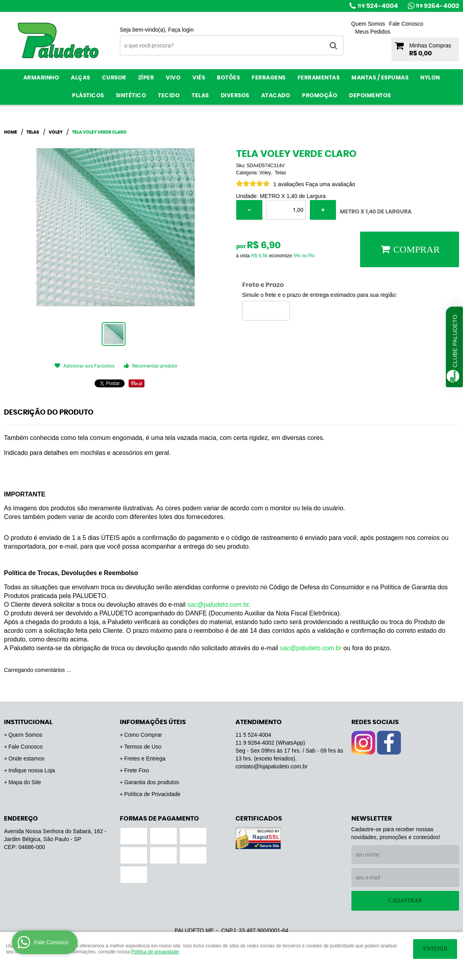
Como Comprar (143, 735)
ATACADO (275, 95)
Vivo (173, 78)
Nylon (430, 78)
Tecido (169, 95)
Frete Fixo (136, 770)
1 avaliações (288, 184)
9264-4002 (437, 6)
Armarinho (41, 78)
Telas (200, 95)
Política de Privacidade (152, 794)
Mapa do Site (24, 782)
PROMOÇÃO (319, 95)
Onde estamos (26, 758)
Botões (228, 78)
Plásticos (88, 95)
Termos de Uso (142, 746)
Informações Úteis (153, 722)
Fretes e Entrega (144, 758)
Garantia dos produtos (151, 782)
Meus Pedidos (373, 31)
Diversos (235, 95)
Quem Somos (368, 24)
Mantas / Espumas (379, 78)
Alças (80, 78)
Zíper (146, 78)
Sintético (131, 95)
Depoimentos (370, 95)
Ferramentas (319, 78)
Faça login (181, 29)
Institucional (28, 722)
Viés (198, 78)
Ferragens (269, 78)
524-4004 (378, 6)
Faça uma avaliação (330, 184)
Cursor (114, 78)
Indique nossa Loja (31, 770)
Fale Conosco (406, 24)
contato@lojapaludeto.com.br (271, 766)
